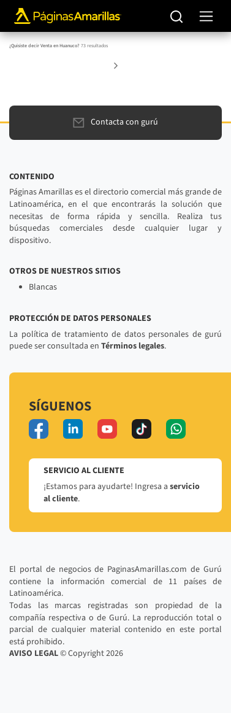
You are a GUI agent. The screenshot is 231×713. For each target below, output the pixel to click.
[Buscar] (177, 16)
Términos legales (132, 346)
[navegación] (206, 16)
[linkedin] (73, 429)
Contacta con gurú (115, 122)
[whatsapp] (176, 429)
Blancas (43, 287)
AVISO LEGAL (33, 653)
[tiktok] (141, 429)
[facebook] (38, 429)
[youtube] (107, 429)
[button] (115, 65)
